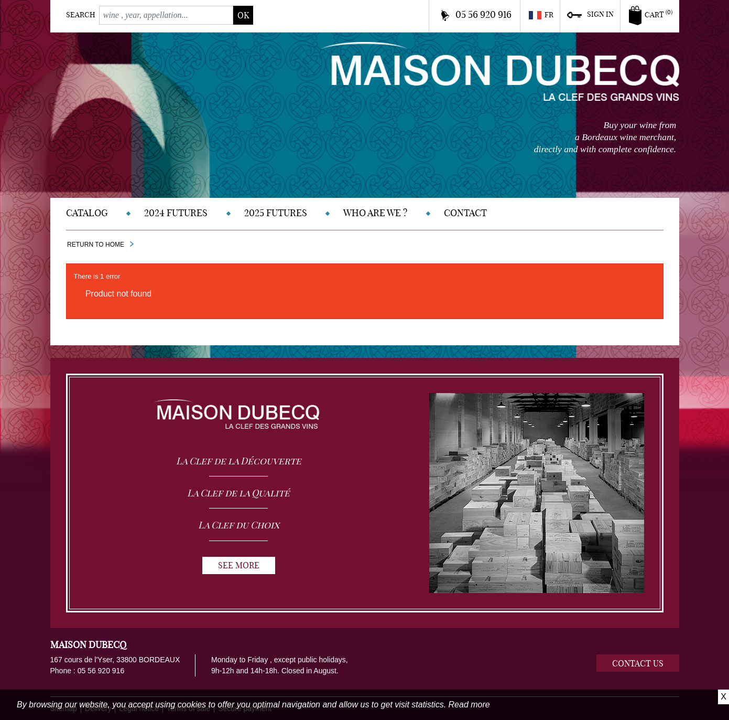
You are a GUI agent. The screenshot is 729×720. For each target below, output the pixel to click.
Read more (469, 704)
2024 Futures (176, 213)
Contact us (637, 663)
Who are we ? (375, 213)
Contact (465, 213)
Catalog (87, 213)
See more (238, 565)
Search (80, 14)
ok (243, 15)
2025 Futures (275, 213)
